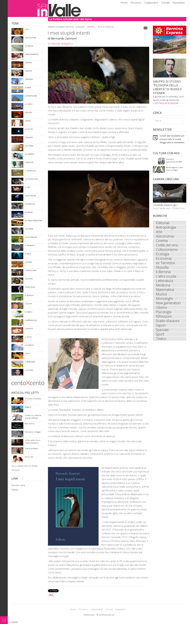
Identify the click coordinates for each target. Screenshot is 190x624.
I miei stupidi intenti (69, 33)
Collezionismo (167, 249)
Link (14, 478)
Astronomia (165, 236)
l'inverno (91, 27)
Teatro (161, 338)
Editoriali (162, 223)
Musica (161, 294)
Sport (160, 334)
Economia (164, 258)
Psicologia (163, 312)
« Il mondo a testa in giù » (165, 205)
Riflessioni (164, 316)
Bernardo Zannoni (54, 390)
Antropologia (166, 227)
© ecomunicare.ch (105, 614)
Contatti (165, 2)
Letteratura (164, 281)
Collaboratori (151, 2)
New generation (168, 303)
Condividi (13, 622)
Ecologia (162, 254)
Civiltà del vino (167, 245)
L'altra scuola (166, 276)
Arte (159, 232)
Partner (14, 489)
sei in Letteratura (106, 27)
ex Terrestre (165, 263)
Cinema (162, 241)
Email (145, 28)
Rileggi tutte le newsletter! (172, 142)
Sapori (161, 325)
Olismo (161, 307)
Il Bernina (163, 272)
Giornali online (18, 485)
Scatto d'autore (167, 321)
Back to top (4, 620)
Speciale (162, 330)
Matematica (165, 290)
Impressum (89, 614)
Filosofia (162, 267)
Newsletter (179, 2)
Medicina (163, 285)
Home (124, 2)
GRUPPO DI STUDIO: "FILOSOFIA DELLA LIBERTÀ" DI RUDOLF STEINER (167, 87)
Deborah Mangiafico (61, 43)
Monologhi (164, 298)
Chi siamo (135, 2)
